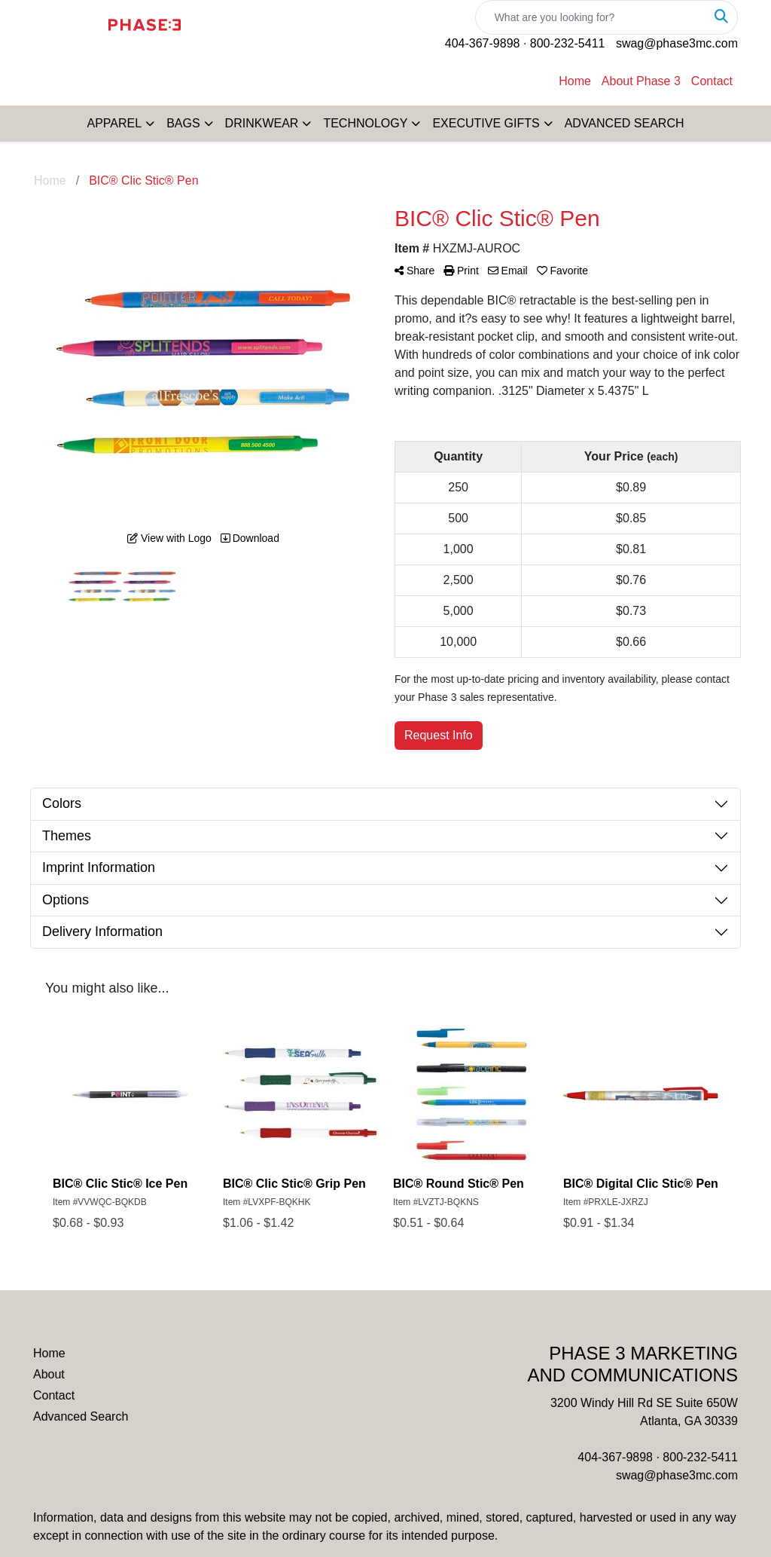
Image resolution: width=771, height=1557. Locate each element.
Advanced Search (80, 1416)
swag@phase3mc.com (677, 43)
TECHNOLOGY (365, 123)
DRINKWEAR (262, 123)
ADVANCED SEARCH (624, 123)
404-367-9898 (482, 43)
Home (575, 81)
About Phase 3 (641, 81)
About (49, 1374)
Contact (712, 81)
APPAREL (114, 123)
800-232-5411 (567, 43)
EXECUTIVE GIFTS (485, 123)
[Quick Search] (590, 17)
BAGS (183, 123)
